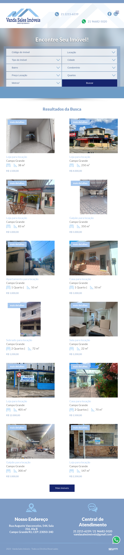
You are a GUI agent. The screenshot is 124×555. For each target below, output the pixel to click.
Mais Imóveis (62, 488)
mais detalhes (17, 122)
